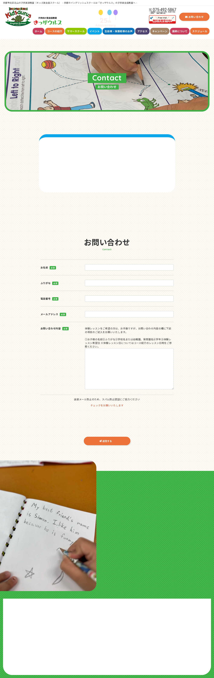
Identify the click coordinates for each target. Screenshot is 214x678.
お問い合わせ (194, 17)
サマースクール (76, 31)
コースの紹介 (54, 31)
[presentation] (107, 416)
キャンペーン (159, 31)
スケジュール (199, 31)
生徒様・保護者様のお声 (119, 31)
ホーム (38, 31)
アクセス (142, 31)
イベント (95, 31)
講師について (179, 31)
